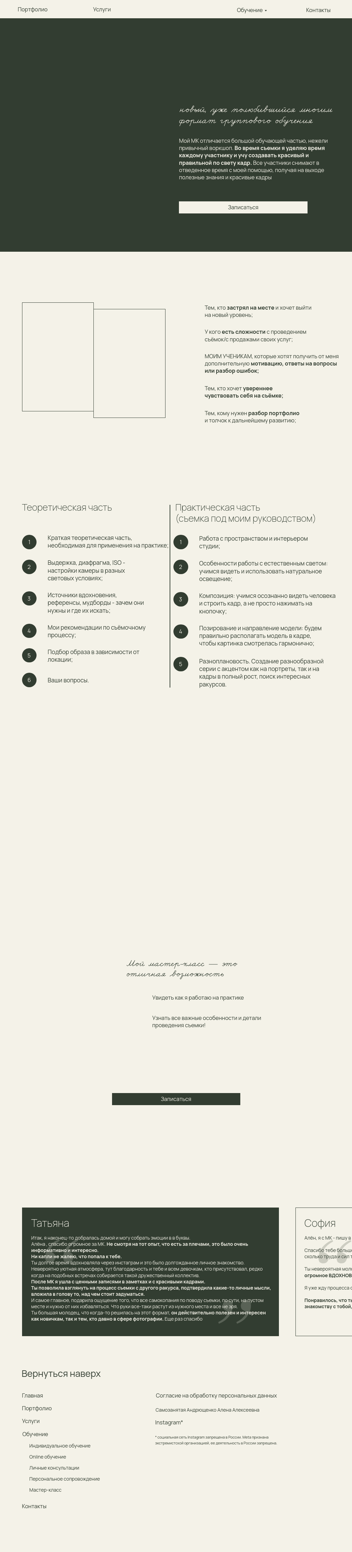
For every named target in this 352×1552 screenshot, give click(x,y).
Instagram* (169, 1422)
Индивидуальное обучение (59, 1445)
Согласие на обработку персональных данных (216, 1395)
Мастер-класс (45, 1489)
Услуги (31, 1421)
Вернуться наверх (61, 1373)
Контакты (34, 1506)
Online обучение (47, 1456)
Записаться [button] (243, 207)
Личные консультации (54, 1467)
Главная (32, 1395)
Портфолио (37, 1408)
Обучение (250, 10)
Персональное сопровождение (64, 1478)
